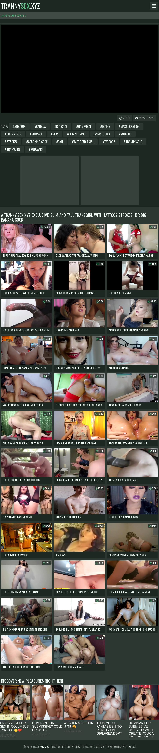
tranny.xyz (20, 6)
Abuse (132, 746)
